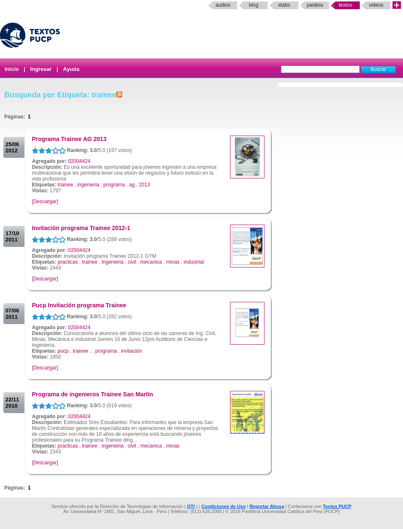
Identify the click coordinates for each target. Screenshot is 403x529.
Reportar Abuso (266, 506)
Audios (222, 5)
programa (114, 185)
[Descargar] (45, 201)
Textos (345, 5)
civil (132, 262)
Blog (254, 5)
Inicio (12, 69)
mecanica (151, 262)
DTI (191, 506)
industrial (194, 262)
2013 (144, 185)
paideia (315, 5)
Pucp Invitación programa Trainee (79, 305)
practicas (68, 262)
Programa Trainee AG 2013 (69, 139)
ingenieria (88, 185)
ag (132, 185)
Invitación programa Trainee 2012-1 (81, 228)
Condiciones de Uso (223, 506)
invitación (131, 351)
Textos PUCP (337, 506)
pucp (63, 351)
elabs (284, 5)
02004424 (79, 161)
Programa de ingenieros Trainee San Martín (92, 394)
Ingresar (41, 69)
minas (173, 262)
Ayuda (71, 69)
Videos (376, 5)
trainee (65, 185)
